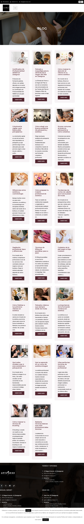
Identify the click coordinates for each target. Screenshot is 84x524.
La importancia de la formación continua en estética (64, 308)
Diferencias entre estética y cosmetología (19, 192)
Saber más (18, 99)
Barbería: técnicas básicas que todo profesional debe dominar (41, 425)
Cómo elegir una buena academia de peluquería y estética (41, 129)
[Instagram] (5, 485)
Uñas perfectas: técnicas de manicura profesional (64, 365)
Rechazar (45, 519)
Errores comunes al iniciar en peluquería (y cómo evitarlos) (64, 129)
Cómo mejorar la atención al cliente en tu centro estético (64, 72)
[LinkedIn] (9, 485)
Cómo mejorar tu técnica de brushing (18, 423)
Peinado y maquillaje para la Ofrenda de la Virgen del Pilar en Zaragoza (41, 72)
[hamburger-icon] (15, 8)
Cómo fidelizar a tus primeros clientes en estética (18, 308)
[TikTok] (14, 485)
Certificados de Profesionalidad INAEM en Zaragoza (18, 72)
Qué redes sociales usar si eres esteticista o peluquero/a (19, 365)
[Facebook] (1, 485)
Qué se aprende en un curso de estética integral (41, 364)
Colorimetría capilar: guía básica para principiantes (17, 129)
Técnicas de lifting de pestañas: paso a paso (41, 250)
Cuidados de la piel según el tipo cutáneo (64, 249)
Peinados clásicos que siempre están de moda (42, 307)
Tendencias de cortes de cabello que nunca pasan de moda (64, 193)
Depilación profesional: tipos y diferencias (19, 249)
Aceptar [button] (28, 510)
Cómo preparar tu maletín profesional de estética (42, 193)
